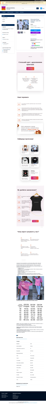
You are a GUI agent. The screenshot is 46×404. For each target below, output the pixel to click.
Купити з (35, 32)
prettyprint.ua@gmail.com (6, 49)
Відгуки (4, 21)
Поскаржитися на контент (27, 402)
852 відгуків (37, 0)
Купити (35, 30)
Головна (3, 12)
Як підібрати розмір (15, 397)
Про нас (17, 12)
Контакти (21, 12)
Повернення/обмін (15, 398)
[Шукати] (37, 8)
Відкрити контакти (34, 178)
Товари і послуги (10, 12)
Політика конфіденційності (33, 402)
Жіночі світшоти (4, 397)
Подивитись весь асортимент (30, 68)
